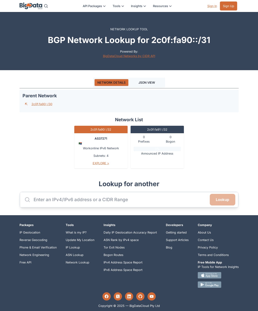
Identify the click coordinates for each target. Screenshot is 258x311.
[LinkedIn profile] (129, 296)
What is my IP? (76, 232)
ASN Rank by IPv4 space (121, 240)
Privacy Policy (208, 247)
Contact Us (206, 240)
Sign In (212, 6)
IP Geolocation (30, 232)
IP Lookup (73, 247)
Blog (169, 247)
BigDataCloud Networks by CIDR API (129, 56)
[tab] (111, 82)
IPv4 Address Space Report (123, 262)
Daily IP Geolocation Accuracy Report (130, 232)
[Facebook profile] (106, 296)
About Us (204, 232)
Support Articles (177, 240)
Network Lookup (77, 262)
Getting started (176, 232)
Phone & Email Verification (38, 247)
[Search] (46, 6)
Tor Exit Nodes (114, 247)
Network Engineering (34, 255)
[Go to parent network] (26, 104)
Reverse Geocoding (33, 240)
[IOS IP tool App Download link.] (218, 275)
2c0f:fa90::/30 (42, 104)
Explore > (101, 163)
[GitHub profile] (140, 296)
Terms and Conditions (213, 255)
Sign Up (228, 6)
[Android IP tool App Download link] (218, 284)
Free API (25, 262)
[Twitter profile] (118, 296)
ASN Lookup (74, 255)
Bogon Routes (113, 255)
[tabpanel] (129, 130)
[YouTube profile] (151, 296)
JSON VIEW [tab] (146, 82)
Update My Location (80, 240)
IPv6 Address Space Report (123, 270)
